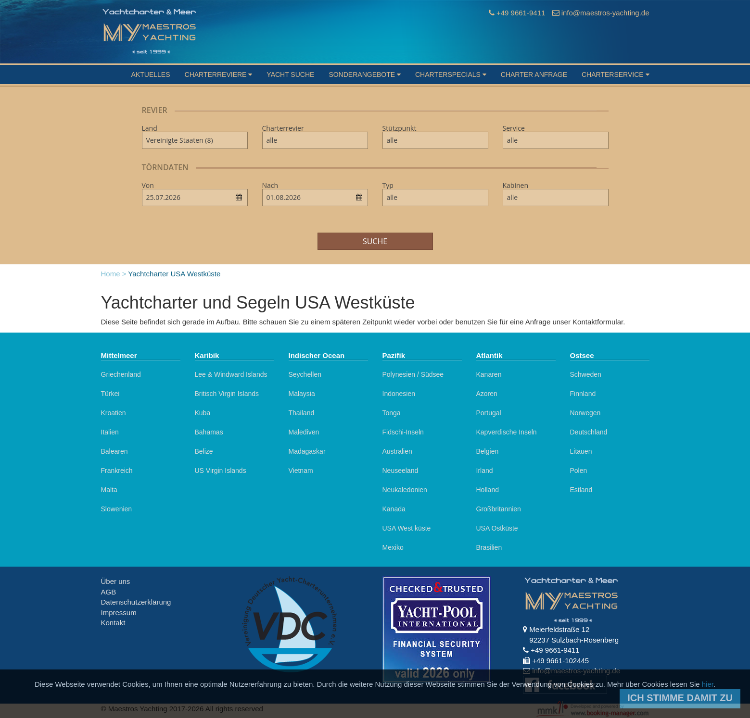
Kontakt (113, 623)
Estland (581, 490)
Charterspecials (450, 74)
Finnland (583, 393)
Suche (375, 241)
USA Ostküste (497, 528)
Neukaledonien (404, 490)
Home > (114, 274)
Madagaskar (307, 451)
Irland (484, 470)
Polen (578, 470)
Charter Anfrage (534, 74)
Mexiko (393, 547)
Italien (110, 432)
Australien (397, 451)
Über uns (115, 581)
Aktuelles (150, 74)
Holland (487, 490)
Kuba (203, 413)
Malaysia (302, 393)
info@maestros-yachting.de (605, 13)
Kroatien (113, 413)
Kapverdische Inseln (506, 432)
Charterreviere (219, 74)
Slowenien (116, 509)
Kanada (394, 509)
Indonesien (399, 393)
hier (707, 684)
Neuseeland (400, 470)
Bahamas (209, 432)
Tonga (391, 413)
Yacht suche (290, 74)
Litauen (581, 451)
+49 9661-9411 (520, 13)
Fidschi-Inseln (403, 432)
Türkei (110, 393)
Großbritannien (498, 509)
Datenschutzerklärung (136, 602)
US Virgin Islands (220, 470)
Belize (204, 451)
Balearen (114, 451)
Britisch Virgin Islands (227, 393)
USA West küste (406, 528)
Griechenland (121, 374)
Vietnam (301, 470)
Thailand (302, 413)
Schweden (585, 374)
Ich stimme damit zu (680, 698)
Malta (109, 490)
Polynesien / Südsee (413, 374)
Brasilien (489, 547)
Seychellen (305, 374)
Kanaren (489, 374)
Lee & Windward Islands (231, 374)
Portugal (488, 413)
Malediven (304, 432)
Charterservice (615, 74)
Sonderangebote (365, 74)
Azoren (486, 393)
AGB (108, 592)
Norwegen (585, 413)
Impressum (119, 612)
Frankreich (117, 470)
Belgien (487, 451)
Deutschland (589, 432)
